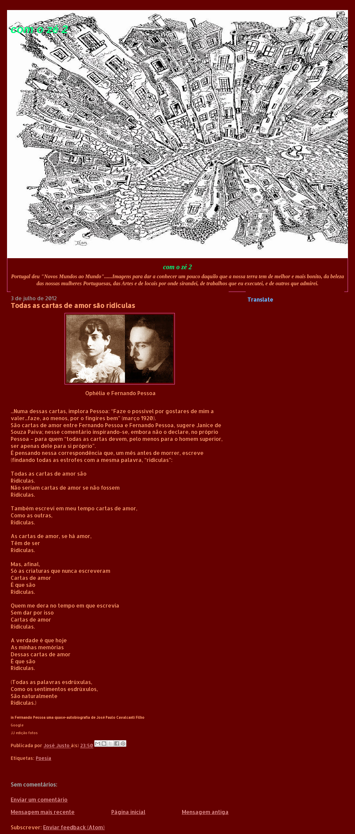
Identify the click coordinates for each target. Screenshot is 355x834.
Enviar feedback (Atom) (74, 827)
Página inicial (128, 811)
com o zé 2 (39, 29)
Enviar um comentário (39, 799)
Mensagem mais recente (43, 811)
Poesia (43, 758)
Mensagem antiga (205, 811)
